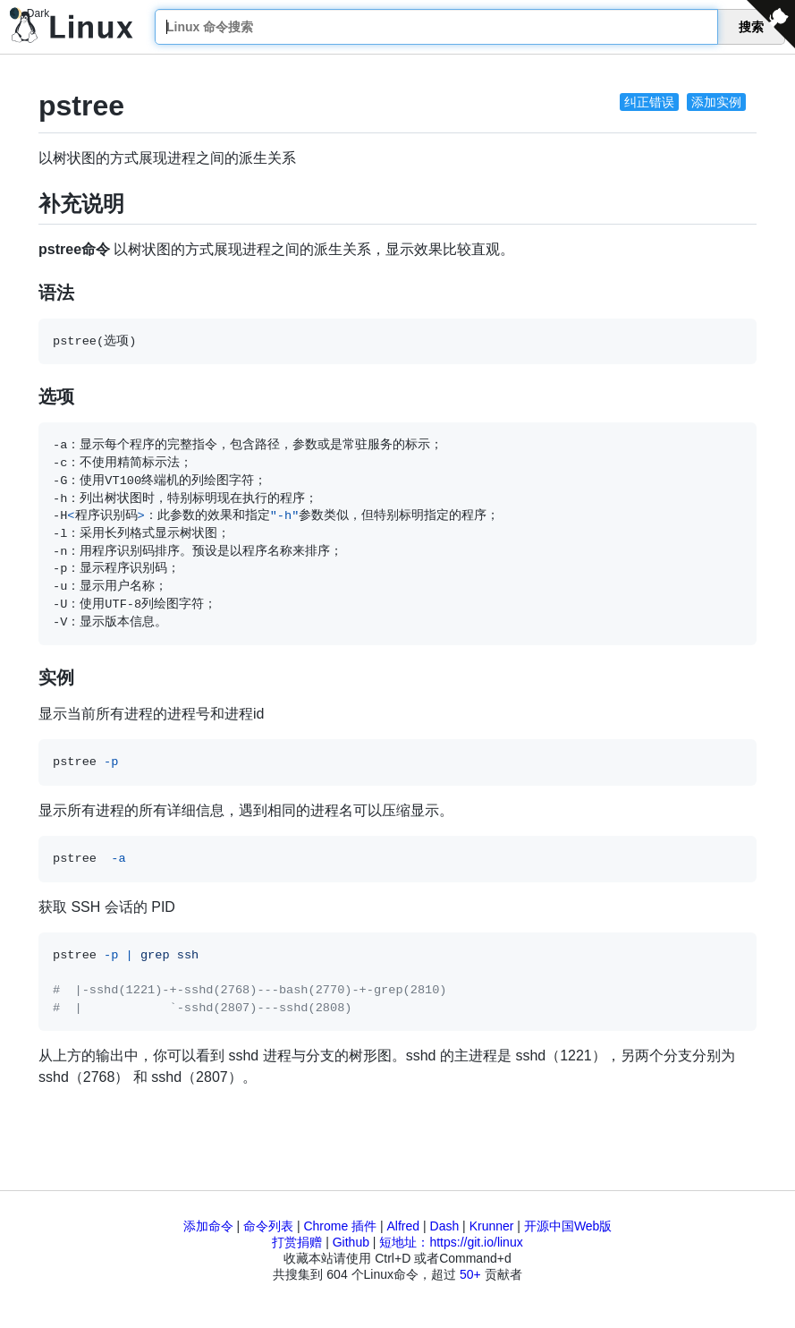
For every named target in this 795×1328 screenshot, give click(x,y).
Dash (445, 1226)
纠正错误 (649, 102)
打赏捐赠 (297, 1242)
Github (351, 1242)
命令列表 (268, 1226)
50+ (470, 1274)
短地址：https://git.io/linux (450, 1242)
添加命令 (208, 1226)
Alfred (403, 1226)
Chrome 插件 (339, 1226)
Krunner (491, 1226)
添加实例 (716, 102)
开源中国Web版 (568, 1226)
